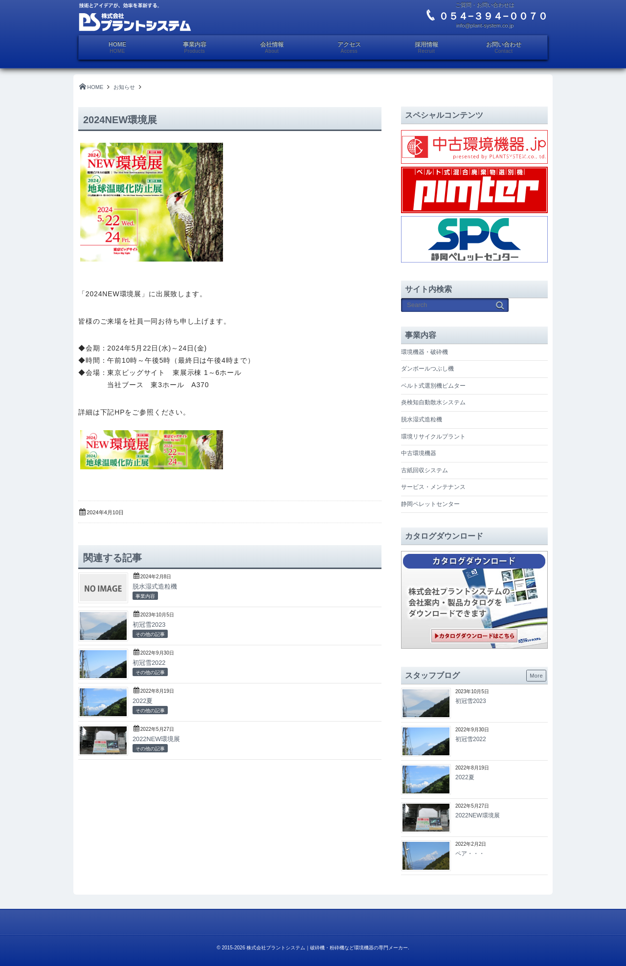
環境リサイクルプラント (433, 436)
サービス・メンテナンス (433, 486)
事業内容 (145, 596)
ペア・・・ (470, 853)
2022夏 (143, 700)
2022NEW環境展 (156, 739)
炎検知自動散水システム (433, 402)
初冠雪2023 (149, 624)
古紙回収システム (424, 470)
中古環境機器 (418, 453)
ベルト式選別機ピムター (433, 385)
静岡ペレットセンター (430, 504)
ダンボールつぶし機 (427, 368)
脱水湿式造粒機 (155, 586)
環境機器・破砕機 (424, 352)
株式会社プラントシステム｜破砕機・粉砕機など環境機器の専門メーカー (327, 947)
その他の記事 (150, 634)
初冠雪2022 (149, 662)
